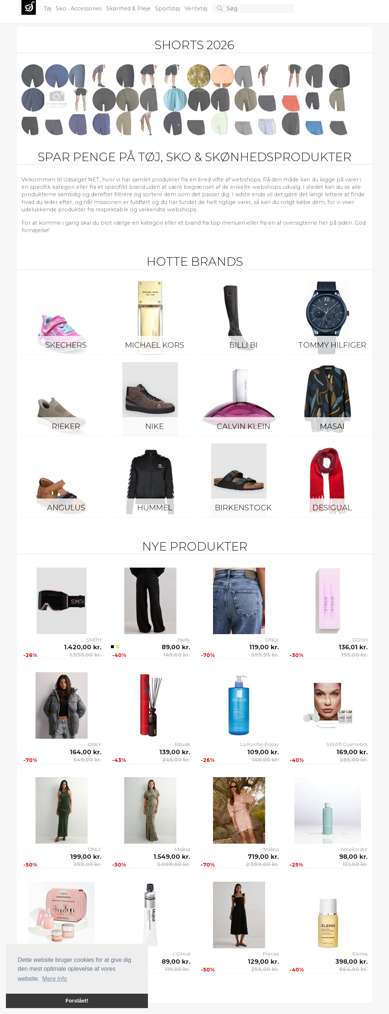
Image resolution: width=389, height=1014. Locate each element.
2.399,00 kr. (262, 864)
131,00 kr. (355, 864)
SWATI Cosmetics (347, 744)
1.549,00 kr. (171, 856)
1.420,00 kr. (82, 647)
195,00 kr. (354, 655)
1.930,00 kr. (85, 655)
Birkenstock (243, 507)
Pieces (271, 954)
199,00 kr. (85, 856)
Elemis (360, 954)
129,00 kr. (263, 961)
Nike (154, 426)
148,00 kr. (265, 760)
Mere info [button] (54, 979)
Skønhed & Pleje (129, 8)
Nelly (184, 640)
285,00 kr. (354, 760)
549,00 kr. (87, 760)
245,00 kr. (176, 760)
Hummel (154, 507)
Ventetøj (197, 8)
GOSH (360, 640)
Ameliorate (354, 849)
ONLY (272, 640)
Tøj (48, 8)
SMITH (93, 640)
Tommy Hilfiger (332, 345)
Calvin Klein (243, 426)
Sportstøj (168, 8)
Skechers (66, 345)
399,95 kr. (265, 655)
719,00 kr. (263, 856)
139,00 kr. (174, 752)
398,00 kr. (351, 961)
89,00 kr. (176, 647)
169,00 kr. (352, 752)
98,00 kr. (353, 856)
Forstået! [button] (76, 1001)
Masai (332, 426)
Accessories (87, 8)
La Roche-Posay (259, 744)
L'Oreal (181, 954)
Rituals (182, 744)
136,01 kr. (353, 647)
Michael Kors (154, 345)
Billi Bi (243, 345)
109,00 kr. (263, 752)
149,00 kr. (176, 655)
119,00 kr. (264, 647)
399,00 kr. (87, 864)
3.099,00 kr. (173, 864)
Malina (182, 849)
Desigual (332, 507)
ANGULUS (66, 507)
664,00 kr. (353, 969)
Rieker (66, 426)
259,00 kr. (265, 969)
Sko (62, 8)
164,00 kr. (85, 752)
